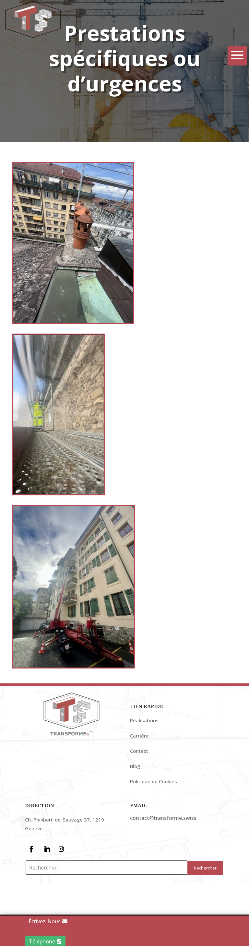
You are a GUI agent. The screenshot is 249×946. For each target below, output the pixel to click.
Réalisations (144, 739)
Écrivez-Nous (45, 921)
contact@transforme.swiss (163, 837)
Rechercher (205, 887)
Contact (139, 770)
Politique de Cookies (153, 800)
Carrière (139, 754)
